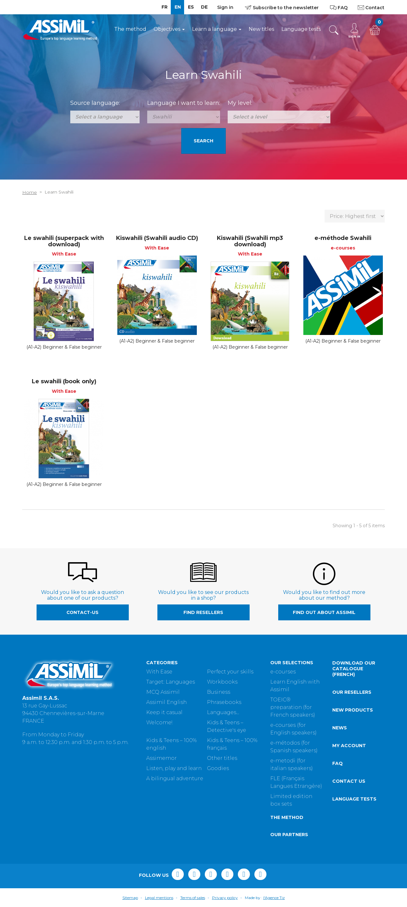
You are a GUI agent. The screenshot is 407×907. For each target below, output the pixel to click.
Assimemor (161, 758)
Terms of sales (192, 897)
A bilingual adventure (174, 778)
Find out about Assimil (324, 612)
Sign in (225, 7)
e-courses (283, 672)
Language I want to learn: (183, 103)
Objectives (169, 29)
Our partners (289, 834)
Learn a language (216, 29)
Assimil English (166, 702)
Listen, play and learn (174, 768)
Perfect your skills (230, 672)
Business (218, 692)
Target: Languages (170, 682)
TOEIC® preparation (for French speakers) (292, 707)
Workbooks (222, 682)
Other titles (222, 758)
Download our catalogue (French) (353, 668)
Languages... (223, 712)
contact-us (82, 612)
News (339, 728)
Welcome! (159, 722)
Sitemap (130, 897)
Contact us (348, 781)
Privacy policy (225, 897)
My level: (240, 103)
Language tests (301, 29)
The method (130, 29)
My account (349, 745)
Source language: (95, 103)
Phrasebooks (224, 702)
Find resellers (203, 612)
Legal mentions (159, 897)
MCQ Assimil (163, 692)
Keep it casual (164, 712)
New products (352, 710)
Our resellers (351, 692)
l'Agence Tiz (274, 897)
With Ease (159, 672)
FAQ (337, 763)
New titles (261, 29)
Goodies (218, 768)
